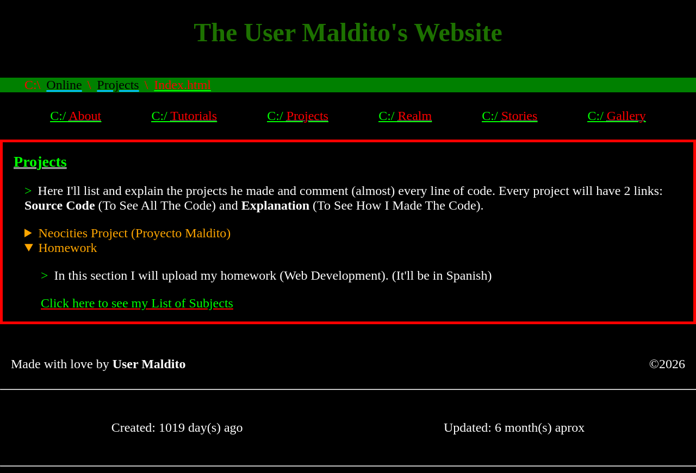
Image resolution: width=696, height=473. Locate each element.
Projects (118, 85)
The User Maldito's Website (348, 32)
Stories (519, 116)
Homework (67, 248)
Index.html (182, 85)
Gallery (626, 116)
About (85, 116)
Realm (414, 116)
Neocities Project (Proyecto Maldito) (134, 233)
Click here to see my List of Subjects (137, 303)
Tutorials (193, 116)
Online (64, 85)
